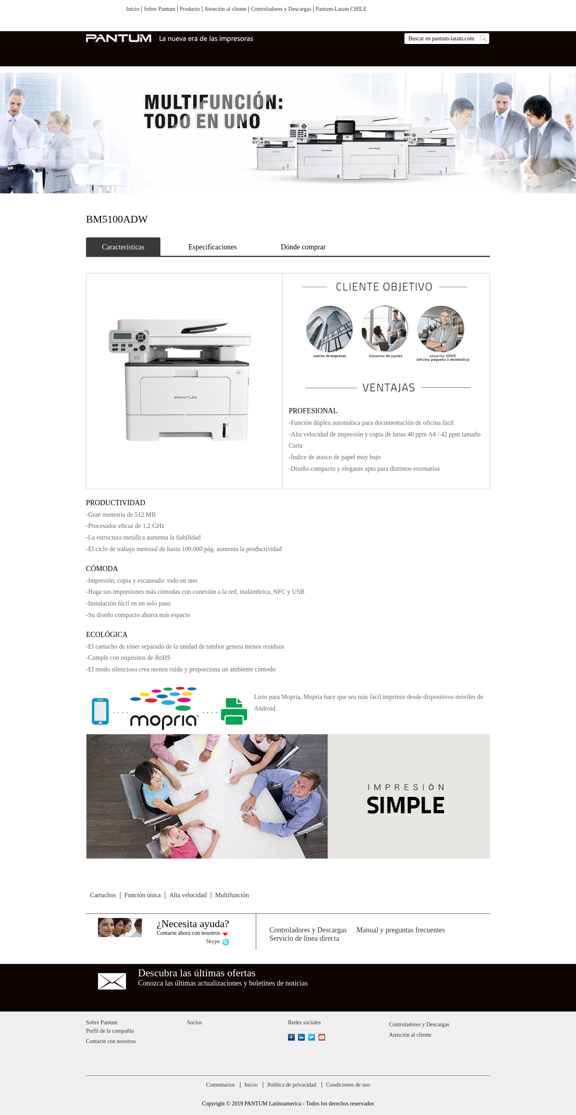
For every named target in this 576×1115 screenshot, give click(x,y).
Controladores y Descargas (281, 9)
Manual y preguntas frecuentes (400, 930)
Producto (190, 9)
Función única (142, 895)
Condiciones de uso (348, 1085)
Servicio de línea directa (304, 938)
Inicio (133, 9)
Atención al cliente (225, 9)
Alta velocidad (188, 895)
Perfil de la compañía (110, 1031)
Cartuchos (103, 895)
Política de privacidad (291, 1085)
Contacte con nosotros (111, 1041)
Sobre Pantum (159, 9)
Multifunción (232, 895)
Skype (213, 941)
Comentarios (220, 1085)
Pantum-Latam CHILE (341, 9)
